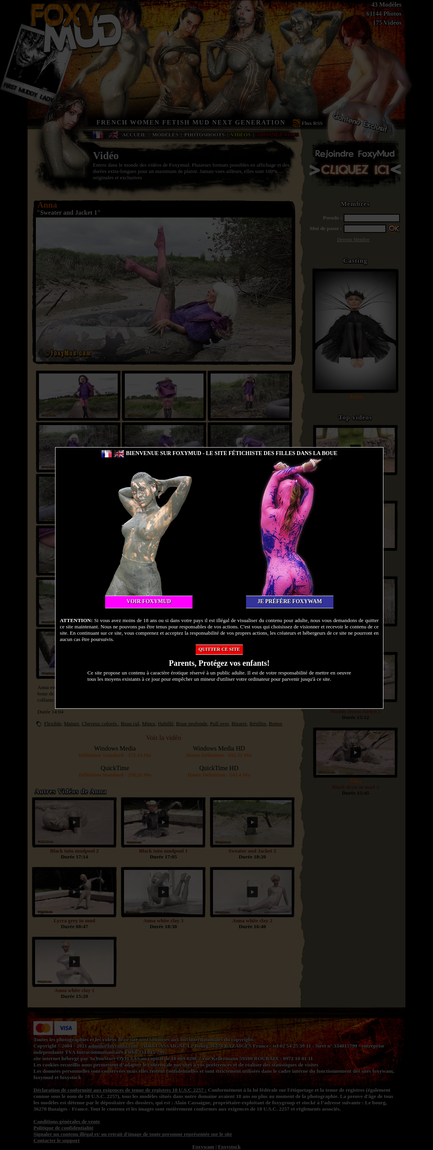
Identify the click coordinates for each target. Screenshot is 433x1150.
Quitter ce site (219, 649)
